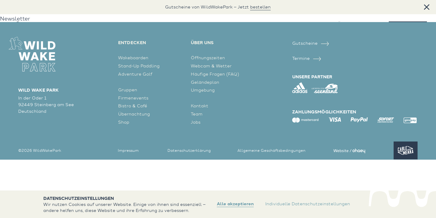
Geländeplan (205, 82)
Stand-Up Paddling (139, 66)
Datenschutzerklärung (189, 150)
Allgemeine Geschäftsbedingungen (271, 150)
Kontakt (199, 105)
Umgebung (203, 90)
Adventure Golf (135, 74)
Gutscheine (310, 43)
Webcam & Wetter (211, 66)
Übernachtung (134, 114)
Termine (306, 58)
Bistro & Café (132, 105)
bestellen (260, 7)
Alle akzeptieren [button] (235, 204)
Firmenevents (133, 98)
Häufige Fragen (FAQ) (215, 74)
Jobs (195, 122)
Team (197, 114)
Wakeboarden (133, 57)
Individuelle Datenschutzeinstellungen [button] (307, 204)
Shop (123, 122)
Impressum (128, 150)
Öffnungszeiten (208, 57)
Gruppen (127, 89)
